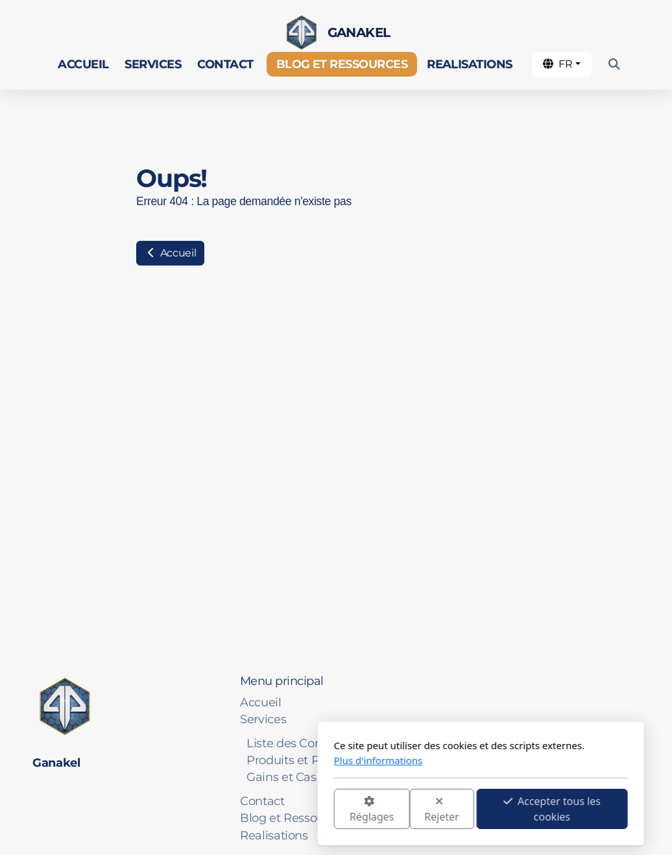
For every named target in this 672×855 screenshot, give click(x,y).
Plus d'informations (233, 760)
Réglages (227, 810)
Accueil (170, 253)
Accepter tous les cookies (407, 809)
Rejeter (297, 810)
